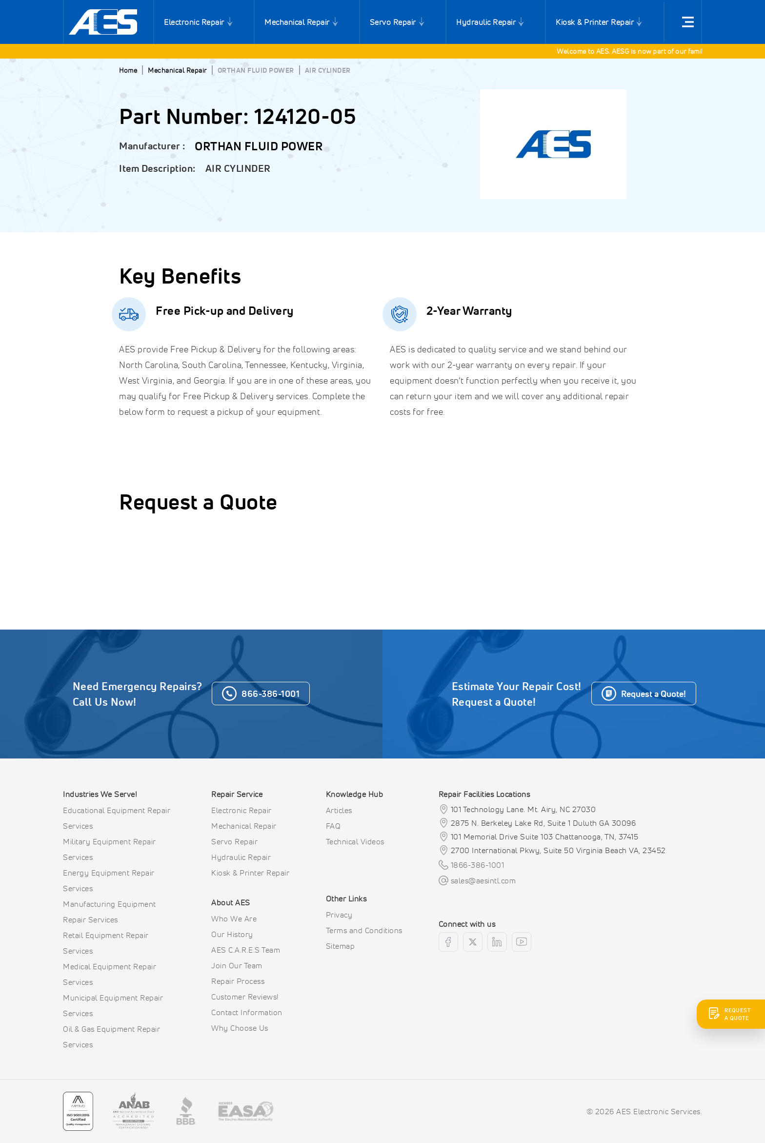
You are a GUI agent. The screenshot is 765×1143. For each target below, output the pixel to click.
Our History (232, 934)
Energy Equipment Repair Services (109, 880)
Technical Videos (355, 841)
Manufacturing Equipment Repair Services (109, 911)
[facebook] (448, 942)
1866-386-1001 (477, 864)
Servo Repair (393, 22)
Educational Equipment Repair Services (116, 818)
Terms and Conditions (364, 930)
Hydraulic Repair (486, 22)
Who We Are (234, 918)
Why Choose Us (239, 1027)
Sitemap (340, 945)
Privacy (339, 914)
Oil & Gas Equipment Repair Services (111, 1036)
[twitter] (473, 942)
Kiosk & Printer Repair (595, 22)
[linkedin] (497, 942)
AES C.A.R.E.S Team (245, 949)
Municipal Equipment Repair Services (113, 1005)
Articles (339, 810)
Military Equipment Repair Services (109, 849)
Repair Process (237, 981)
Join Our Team (236, 965)
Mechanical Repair (297, 22)
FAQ (333, 825)
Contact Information (246, 1012)
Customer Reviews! (245, 996)
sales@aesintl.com (483, 880)
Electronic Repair (194, 22)
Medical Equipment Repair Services (109, 974)
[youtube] (521, 942)
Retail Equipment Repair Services (106, 943)
